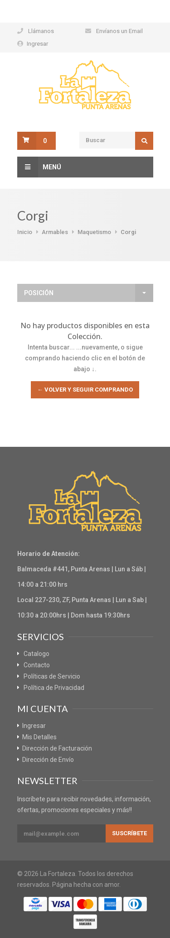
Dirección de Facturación (57, 748)
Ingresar (37, 43)
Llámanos (41, 31)
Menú (39, 167)
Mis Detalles (39, 737)
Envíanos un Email (119, 31)
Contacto (37, 665)
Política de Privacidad (54, 687)
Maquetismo (94, 232)
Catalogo (36, 653)
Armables (55, 232)
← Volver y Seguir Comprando (85, 389)
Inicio (24, 232)
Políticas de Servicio (52, 676)
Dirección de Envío (48, 759)
